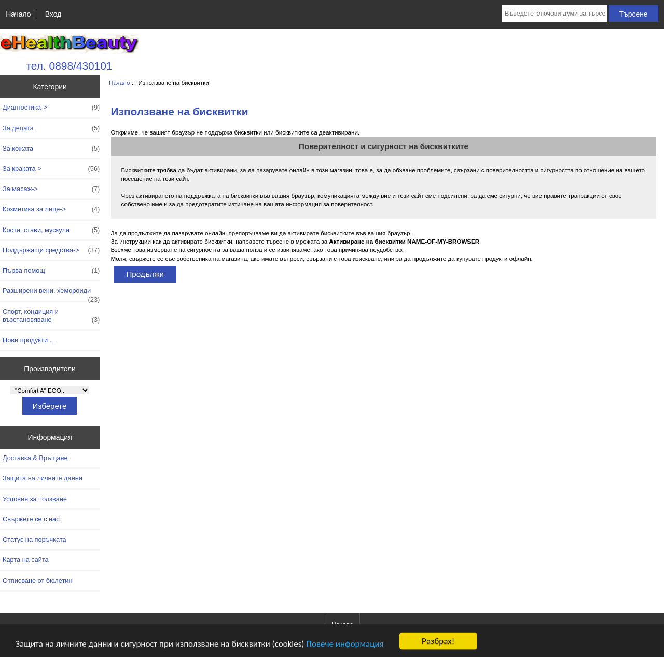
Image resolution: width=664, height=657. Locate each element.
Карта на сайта (26, 560)
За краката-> (51, 169)
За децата (51, 128)
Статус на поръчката (34, 539)
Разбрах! (438, 646)
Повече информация (344, 649)
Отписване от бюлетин (37, 580)
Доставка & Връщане (35, 458)
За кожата (51, 148)
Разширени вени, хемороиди (51, 293)
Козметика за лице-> (51, 209)
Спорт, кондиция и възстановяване (51, 315)
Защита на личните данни (42, 478)
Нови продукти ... (29, 340)
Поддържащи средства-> (51, 250)
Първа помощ (51, 270)
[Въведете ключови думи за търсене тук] (554, 13)
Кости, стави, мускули (51, 230)
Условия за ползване (35, 499)
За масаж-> (51, 189)
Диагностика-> (51, 107)
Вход (53, 14)
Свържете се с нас (31, 519)
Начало (18, 14)
